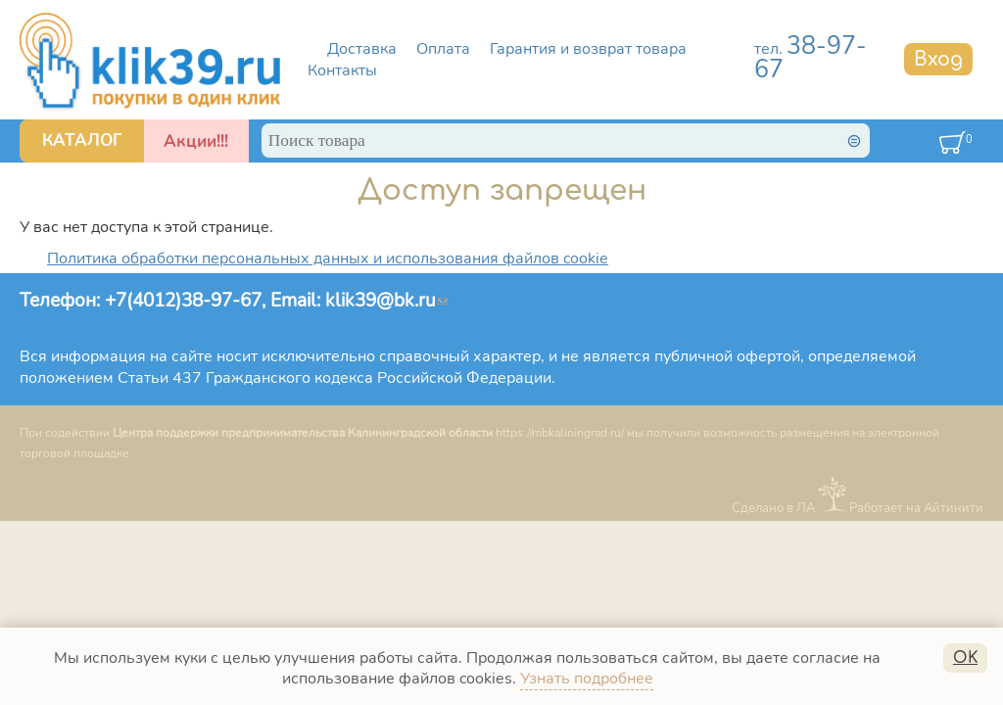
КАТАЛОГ (82, 140)
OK (965, 658)
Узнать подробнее (586, 678)
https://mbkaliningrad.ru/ (560, 433)
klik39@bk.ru (386, 300)
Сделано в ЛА (773, 508)
